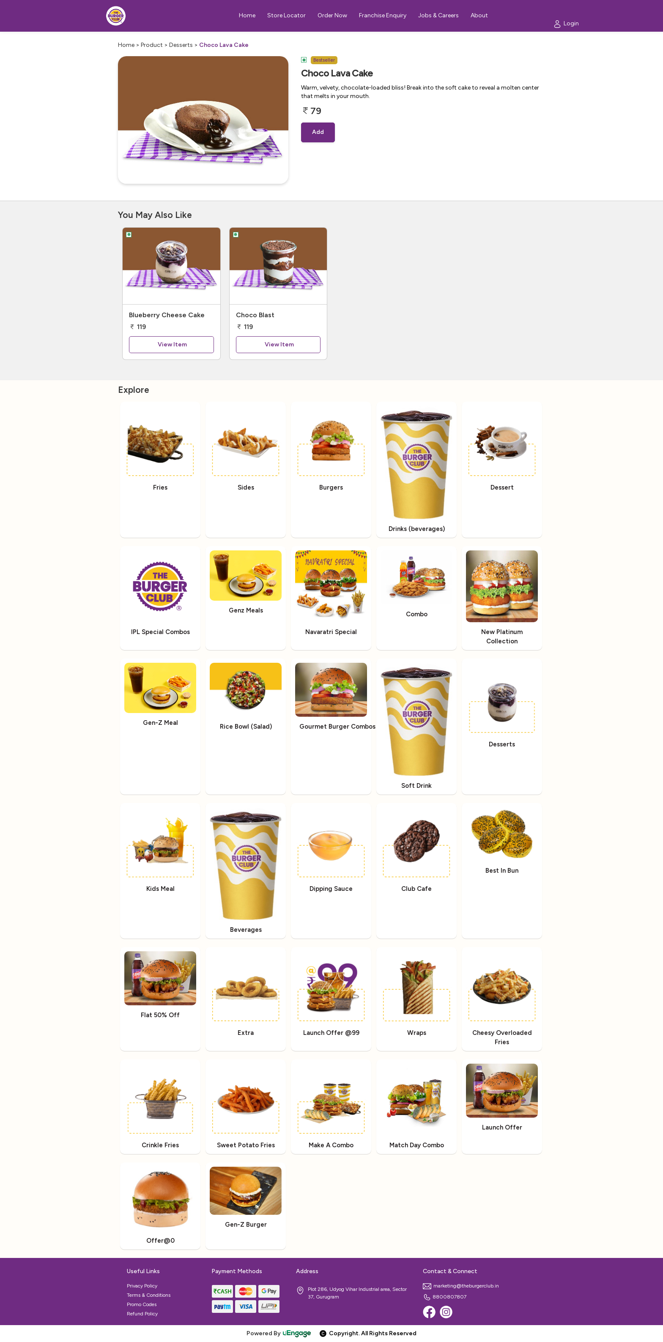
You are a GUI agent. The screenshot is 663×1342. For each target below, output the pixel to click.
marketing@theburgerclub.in (461, 1286)
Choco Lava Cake (224, 45)
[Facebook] (429, 1312)
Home (126, 45)
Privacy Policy (142, 1286)
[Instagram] (446, 1312)
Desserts (181, 45)
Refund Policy (142, 1314)
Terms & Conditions (148, 1295)
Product (152, 45)
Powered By (279, 1333)
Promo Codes (141, 1304)
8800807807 (444, 1297)
